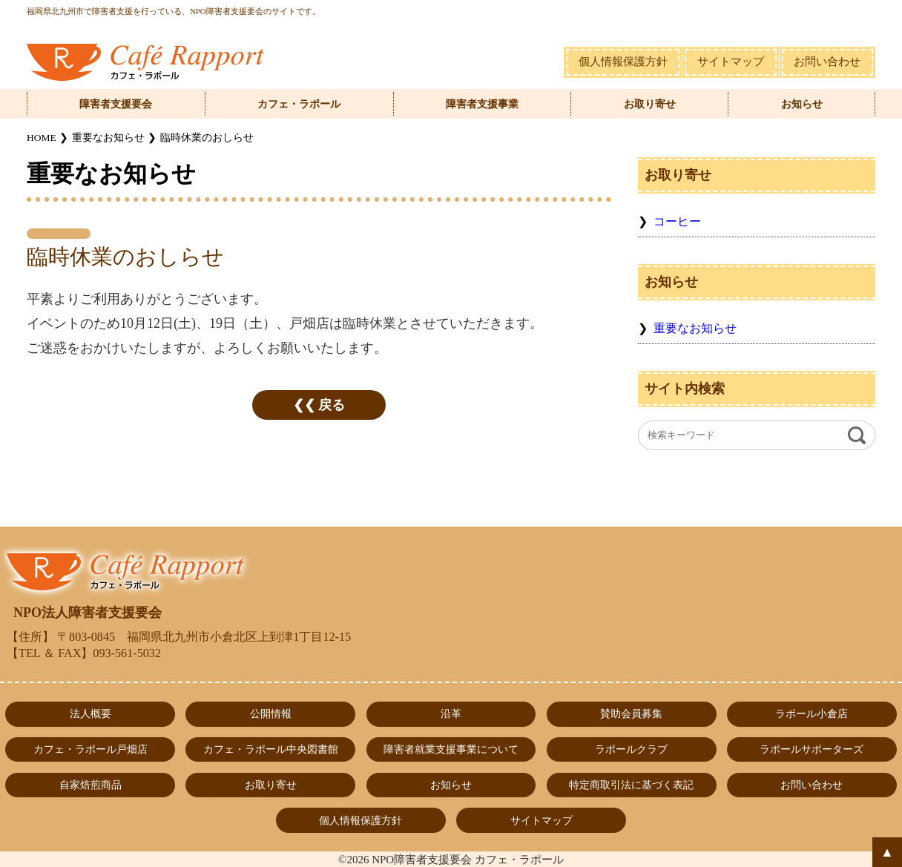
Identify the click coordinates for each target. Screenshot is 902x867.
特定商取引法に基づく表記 (631, 785)
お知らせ (802, 104)
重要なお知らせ (695, 328)
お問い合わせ (827, 61)
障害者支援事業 (482, 104)
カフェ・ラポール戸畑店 (90, 749)
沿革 (451, 713)
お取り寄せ (650, 104)
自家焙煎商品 (90, 785)
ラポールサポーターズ (811, 749)
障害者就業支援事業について (451, 749)
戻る (331, 405)
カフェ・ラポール (298, 104)
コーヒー (677, 221)
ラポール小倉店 (811, 713)
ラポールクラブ (631, 749)
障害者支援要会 (115, 104)
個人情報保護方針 (623, 61)
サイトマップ (730, 61)
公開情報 (271, 713)
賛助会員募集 (631, 713)
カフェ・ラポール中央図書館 (270, 749)
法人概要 (90, 713)
